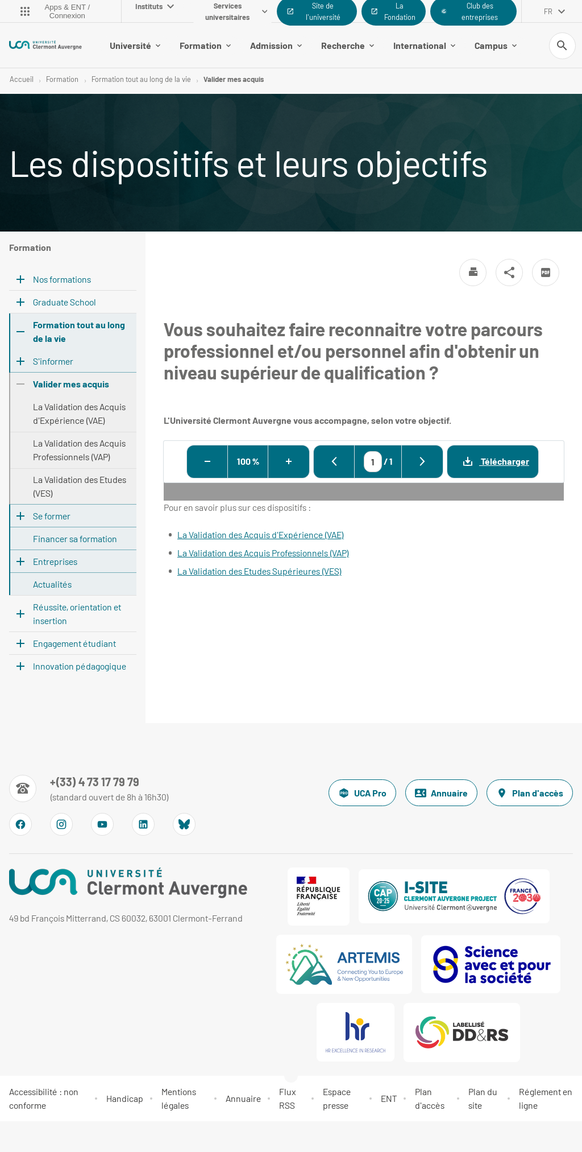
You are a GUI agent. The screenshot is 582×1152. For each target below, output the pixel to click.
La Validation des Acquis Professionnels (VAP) (263, 553)
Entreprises (55, 561)
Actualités (52, 584)
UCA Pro (362, 793)
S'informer (53, 361)
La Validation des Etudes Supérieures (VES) (259, 571)
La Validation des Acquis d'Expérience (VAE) (260, 535)
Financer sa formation (75, 539)
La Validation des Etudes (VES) (79, 486)
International (424, 45)
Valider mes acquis (233, 79)
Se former (51, 516)
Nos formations (62, 279)
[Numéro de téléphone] (89, 789)
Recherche (347, 45)
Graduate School (64, 302)
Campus (496, 45)
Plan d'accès (529, 793)
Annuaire (441, 793)
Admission (276, 45)
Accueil (22, 79)
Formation (205, 45)
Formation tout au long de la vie (141, 79)
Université (135, 45)
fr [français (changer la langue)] (548, 11)
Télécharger (488, 461)
